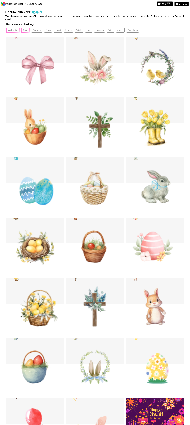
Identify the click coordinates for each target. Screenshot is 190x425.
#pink (110, 30)
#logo (48, 30)
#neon (120, 30)
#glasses (99, 30)
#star (88, 30)
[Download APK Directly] (165, 3)
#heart (58, 30)
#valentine (13, 30)
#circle (79, 30)
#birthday (36, 30)
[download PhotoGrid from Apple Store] (181, 4)
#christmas (132, 30)
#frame (68, 30)
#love (25, 30)
